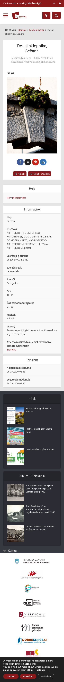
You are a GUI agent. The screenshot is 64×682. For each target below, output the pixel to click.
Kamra (12, 550)
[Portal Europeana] (32, 588)
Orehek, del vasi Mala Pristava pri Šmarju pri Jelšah (40, 528)
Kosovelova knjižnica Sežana (39, 61)
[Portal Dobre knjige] (32, 640)
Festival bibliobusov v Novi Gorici (39, 430)
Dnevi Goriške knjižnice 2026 (39, 449)
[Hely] (46, 15)
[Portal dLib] (32, 602)
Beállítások (46, 676)
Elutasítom (28, 676)
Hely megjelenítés (16, 197)
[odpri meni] (5, 15)
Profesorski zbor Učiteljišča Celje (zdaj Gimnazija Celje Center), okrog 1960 (39, 488)
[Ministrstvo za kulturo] (32, 561)
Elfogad (10, 676)
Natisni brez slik (40, 173)
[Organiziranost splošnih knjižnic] (32, 575)
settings (41, 670)
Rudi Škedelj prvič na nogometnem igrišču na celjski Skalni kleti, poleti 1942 (40, 509)
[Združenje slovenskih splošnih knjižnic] (32, 615)
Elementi (11, 349)
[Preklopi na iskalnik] (56, 15)
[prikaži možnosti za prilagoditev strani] (54, 3)
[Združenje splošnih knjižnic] (32, 653)
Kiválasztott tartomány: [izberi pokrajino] (22, 3)
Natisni (20, 173)
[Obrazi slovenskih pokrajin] (32, 628)
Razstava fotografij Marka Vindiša (38, 410)
